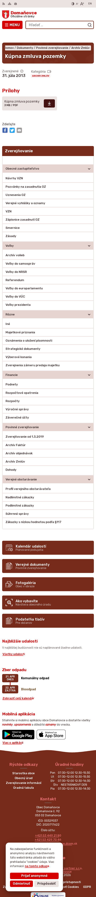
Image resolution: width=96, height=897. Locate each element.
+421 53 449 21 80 (48, 825)
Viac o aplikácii (13, 732)
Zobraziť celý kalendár (18, 687)
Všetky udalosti (14, 643)
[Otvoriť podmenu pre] (89, 158)
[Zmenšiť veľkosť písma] (77, 4)
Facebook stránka (48, 837)
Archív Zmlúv (40, 65)
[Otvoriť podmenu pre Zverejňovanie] (89, 149)
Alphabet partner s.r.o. (66, 857)
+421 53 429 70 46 (48, 829)
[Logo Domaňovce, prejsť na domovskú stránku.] (48, 14)
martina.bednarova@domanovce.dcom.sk (48, 833)
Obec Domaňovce (59, 861)
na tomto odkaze (22, 866)
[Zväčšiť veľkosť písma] (82, 4)
